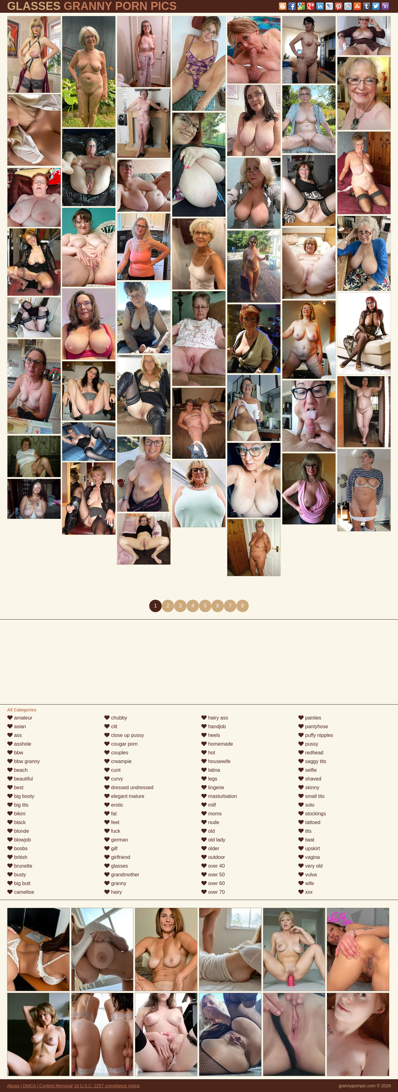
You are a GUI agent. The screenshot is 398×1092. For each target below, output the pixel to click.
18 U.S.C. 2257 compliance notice (107, 1085)
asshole (19, 744)
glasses (116, 866)
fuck (112, 831)
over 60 (213, 883)
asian (16, 726)
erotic (113, 805)
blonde (18, 831)
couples (116, 752)
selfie (307, 770)
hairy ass (214, 717)
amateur (19, 717)
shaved (309, 778)
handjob (213, 726)
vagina (309, 857)
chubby (115, 717)
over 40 (213, 866)
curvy (113, 778)
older (210, 848)
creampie (118, 761)
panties (309, 717)
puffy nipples (315, 735)
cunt (112, 770)
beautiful (20, 778)
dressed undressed (129, 787)
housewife (216, 761)
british (17, 857)
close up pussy (124, 735)
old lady (213, 839)
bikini (16, 813)
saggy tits (312, 761)
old (208, 831)
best (15, 787)
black (16, 822)
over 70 (213, 892)
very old (310, 866)
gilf (111, 848)
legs (209, 778)
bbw (15, 752)
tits (305, 831)
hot (208, 752)
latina (210, 770)
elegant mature (124, 796)
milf (208, 805)
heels (210, 735)
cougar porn (121, 744)
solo (306, 805)
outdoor (213, 857)
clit (110, 726)
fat (110, 813)
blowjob (19, 839)
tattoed (309, 822)
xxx (305, 892)
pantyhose (313, 726)
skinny (308, 787)
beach (17, 770)
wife (306, 883)
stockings (312, 813)
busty (16, 874)
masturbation (219, 796)
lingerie (212, 787)
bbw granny (23, 761)
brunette (19, 866)
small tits (311, 796)
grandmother (121, 874)
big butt (18, 883)
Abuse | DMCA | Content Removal (40, 1085)
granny (115, 883)
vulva (307, 874)
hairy (113, 892)
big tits (18, 805)
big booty (20, 796)
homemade (217, 744)
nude (210, 822)
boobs (17, 848)
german (116, 839)
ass (14, 735)
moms (211, 813)
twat (306, 839)
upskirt (309, 848)
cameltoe (20, 892)
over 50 (213, 874)
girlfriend (117, 857)
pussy (308, 744)
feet (111, 822)
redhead (310, 752)
